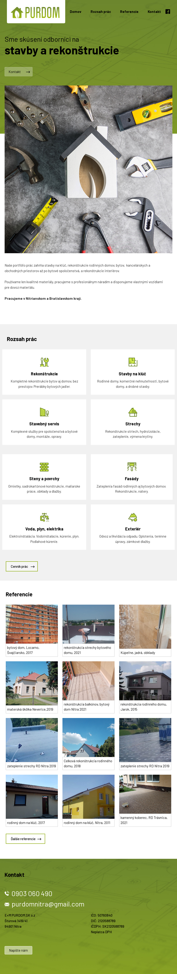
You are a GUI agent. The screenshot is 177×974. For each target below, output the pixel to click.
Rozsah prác (101, 11)
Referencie (129, 11)
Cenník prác (19, 566)
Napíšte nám (18, 950)
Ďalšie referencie (23, 839)
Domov (75, 11)
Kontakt (154, 11)
